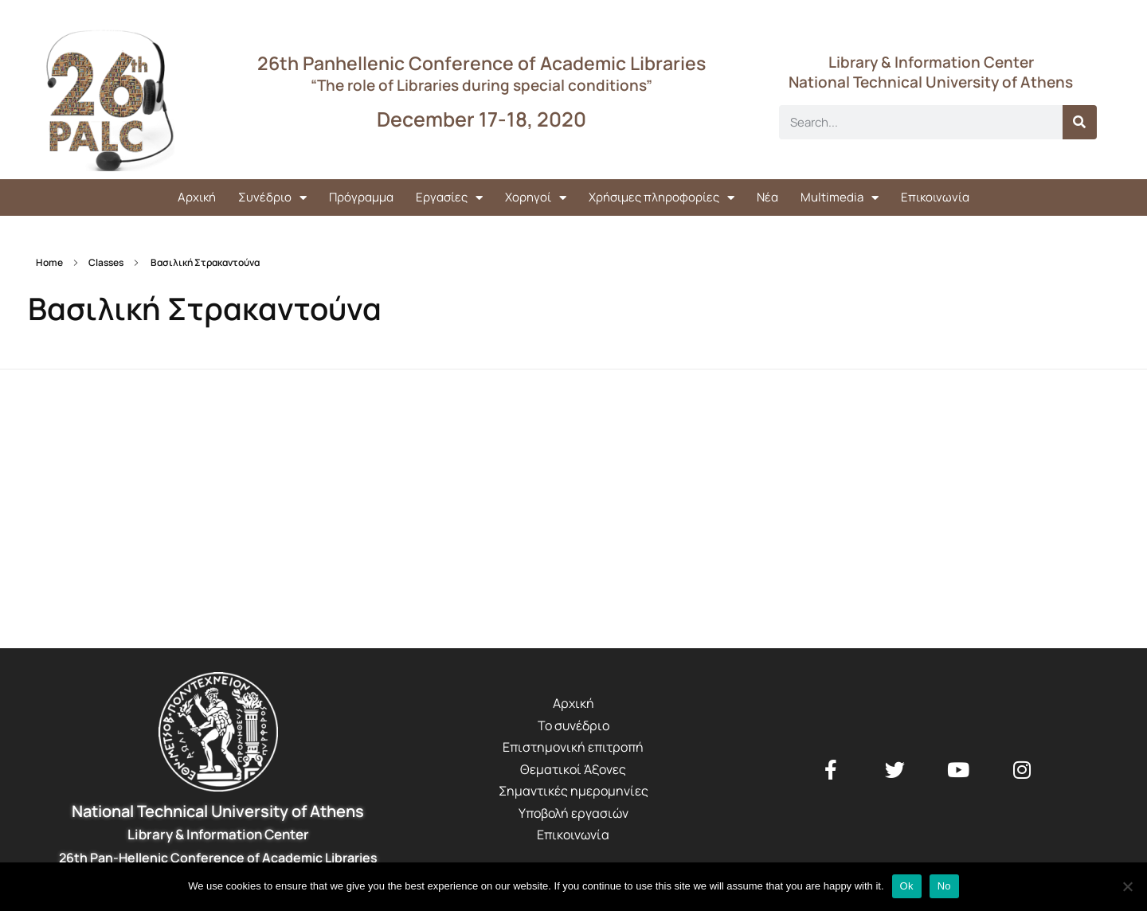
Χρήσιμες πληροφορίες (661, 198)
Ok (907, 886)
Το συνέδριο (573, 725)
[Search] (1080, 122)
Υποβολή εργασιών (573, 813)
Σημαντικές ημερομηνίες (573, 791)
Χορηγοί (535, 198)
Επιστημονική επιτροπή (573, 747)
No (944, 886)
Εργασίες (449, 198)
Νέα (767, 197)
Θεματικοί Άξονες (573, 769)
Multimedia (840, 198)
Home (49, 262)
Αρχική (197, 197)
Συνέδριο (272, 198)
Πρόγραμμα (361, 197)
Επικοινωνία (935, 197)
